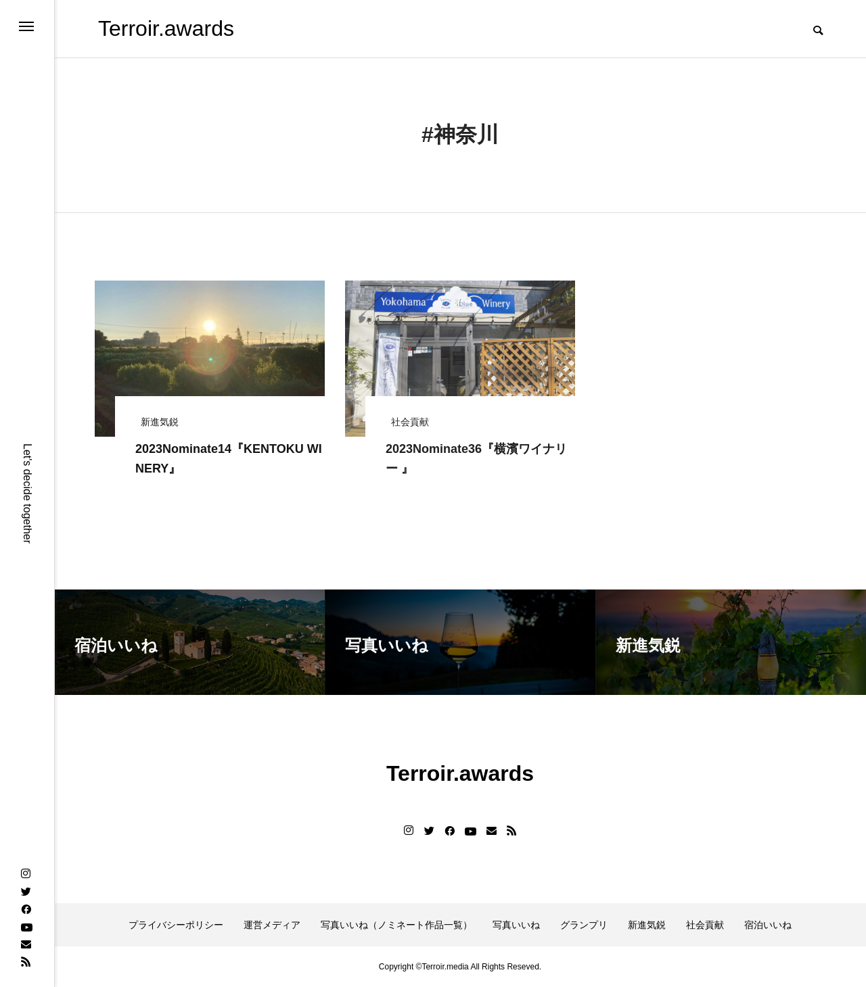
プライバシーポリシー (176, 925)
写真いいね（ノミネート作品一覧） (396, 925)
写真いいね (516, 925)
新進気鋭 (647, 925)
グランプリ (584, 925)
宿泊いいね (768, 925)
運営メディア (272, 925)
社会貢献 (705, 925)
